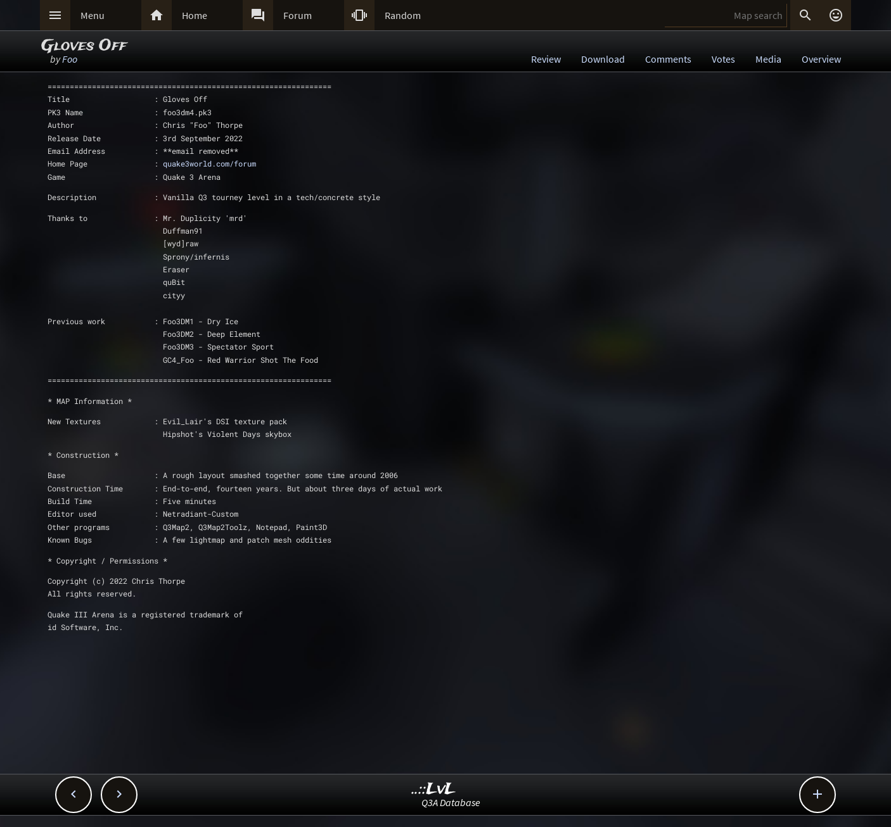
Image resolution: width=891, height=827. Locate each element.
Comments (668, 59)
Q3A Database (450, 802)
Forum (297, 15)
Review (546, 59)
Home (194, 15)
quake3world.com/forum (209, 163)
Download (603, 59)
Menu (92, 15)
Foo (69, 59)
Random (403, 15)
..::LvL (434, 789)
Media (768, 59)
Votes (723, 59)
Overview (821, 59)
